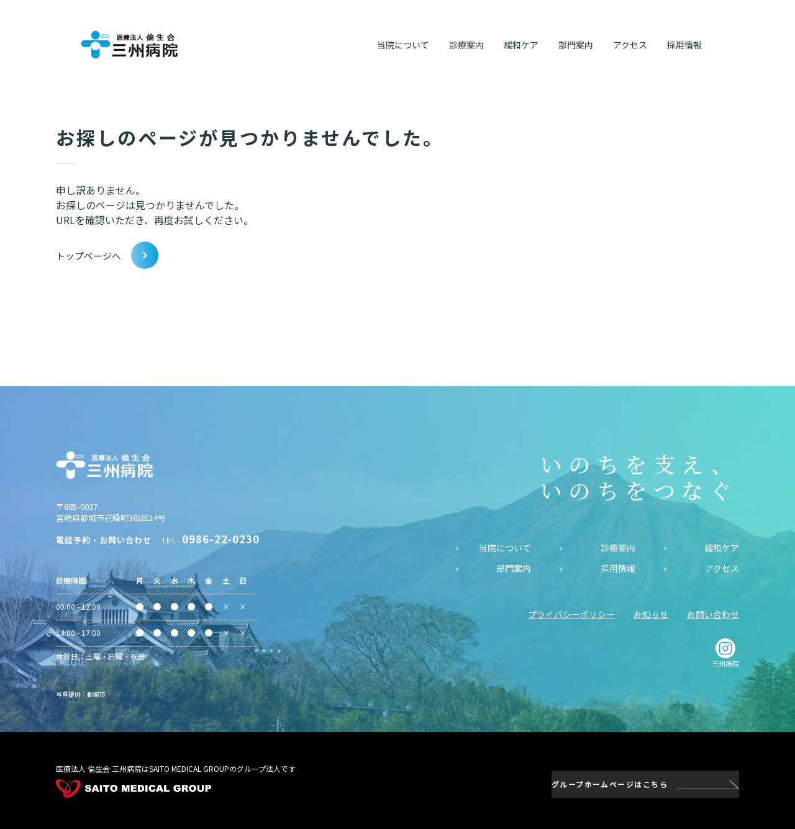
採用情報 (618, 568)
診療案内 (618, 547)
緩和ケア (721, 547)
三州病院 (725, 653)
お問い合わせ (713, 613)
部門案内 (513, 568)
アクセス (722, 568)
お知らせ (651, 613)
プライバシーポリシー (571, 613)
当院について (505, 547)
